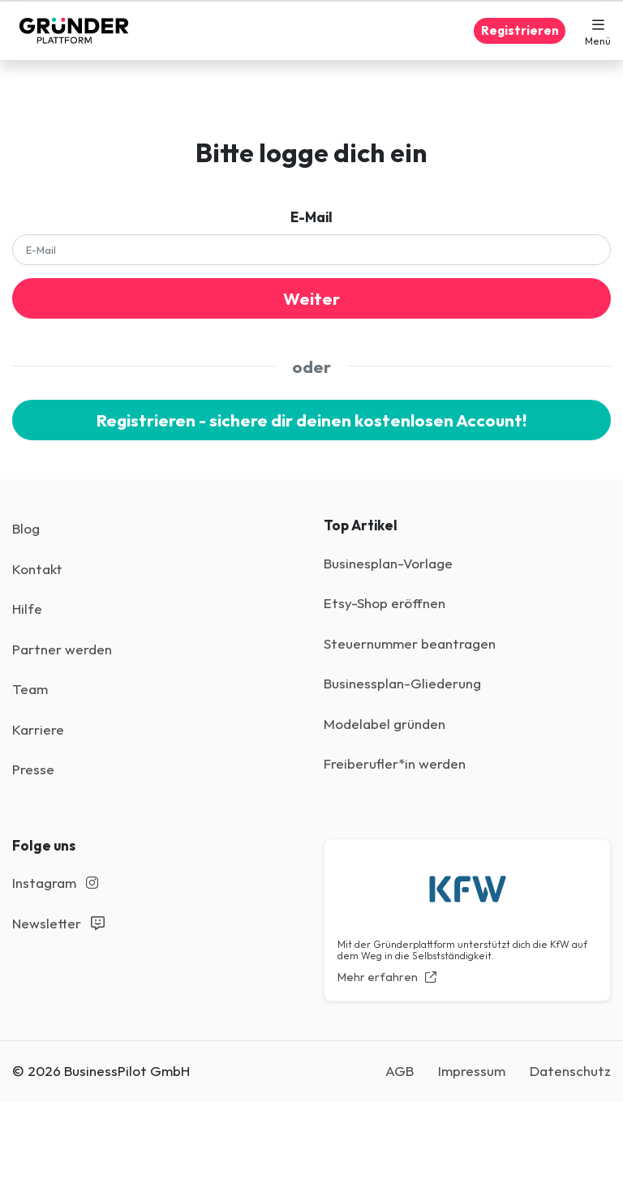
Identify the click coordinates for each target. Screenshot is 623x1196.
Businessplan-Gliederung (402, 683)
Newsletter (58, 923)
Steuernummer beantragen (410, 643)
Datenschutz (570, 1070)
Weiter (311, 298)
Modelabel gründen (384, 723)
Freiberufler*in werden (395, 763)
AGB (399, 1070)
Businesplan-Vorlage (388, 563)
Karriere (38, 729)
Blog (26, 528)
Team (30, 688)
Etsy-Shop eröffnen (384, 602)
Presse (33, 769)
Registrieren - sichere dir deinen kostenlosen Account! (311, 420)
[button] (598, 31)
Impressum (471, 1070)
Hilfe (27, 608)
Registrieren (520, 30)
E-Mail (311, 216)
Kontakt (37, 568)
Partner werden (62, 649)
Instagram (55, 882)
